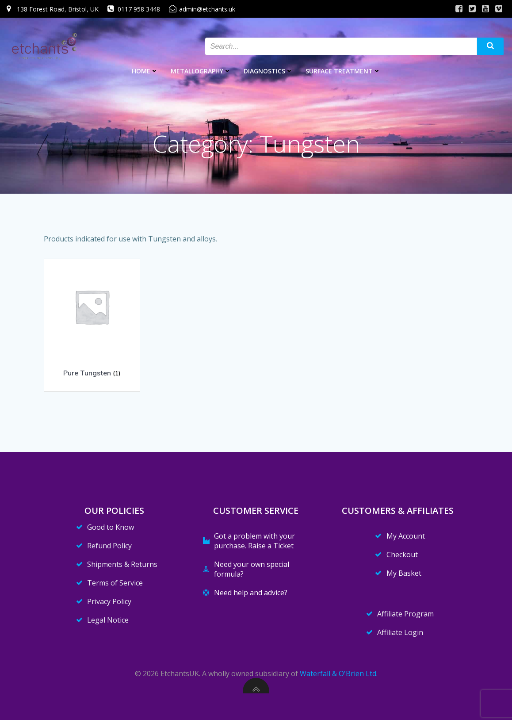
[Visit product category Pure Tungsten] (92, 323)
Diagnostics (268, 71)
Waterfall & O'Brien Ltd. (339, 676)
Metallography (201, 71)
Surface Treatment (343, 71)
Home (145, 71)
